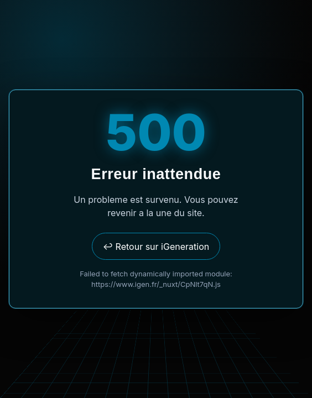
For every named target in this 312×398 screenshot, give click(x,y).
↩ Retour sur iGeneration (156, 246)
